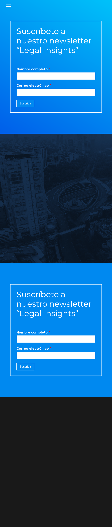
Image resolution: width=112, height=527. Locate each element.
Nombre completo (33, 69)
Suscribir (25, 103)
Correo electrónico (33, 85)
